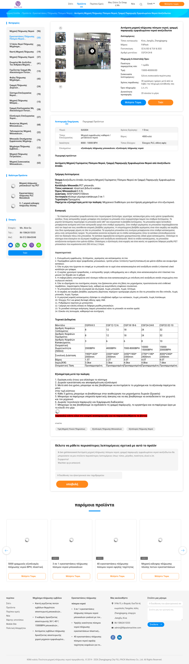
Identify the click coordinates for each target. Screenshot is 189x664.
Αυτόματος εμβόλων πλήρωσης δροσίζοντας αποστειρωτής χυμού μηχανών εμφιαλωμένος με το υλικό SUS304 (50, 635)
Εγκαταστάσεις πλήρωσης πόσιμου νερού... (25, 37)
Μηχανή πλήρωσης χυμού (25, 57)
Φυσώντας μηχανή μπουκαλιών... (25, 124)
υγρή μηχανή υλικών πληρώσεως (71, 429)
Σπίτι (8, 603)
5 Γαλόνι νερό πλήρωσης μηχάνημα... (25, 45)
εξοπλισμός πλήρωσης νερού (141, 429)
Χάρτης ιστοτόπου (15, 620)
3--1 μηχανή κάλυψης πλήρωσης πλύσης (29, 204)
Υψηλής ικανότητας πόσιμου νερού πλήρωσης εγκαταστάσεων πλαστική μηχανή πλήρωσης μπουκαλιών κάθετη (88, 627)
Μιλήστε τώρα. (172, 4)
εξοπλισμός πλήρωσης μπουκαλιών (107, 429)
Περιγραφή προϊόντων (93, 121)
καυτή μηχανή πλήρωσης (25, 51)
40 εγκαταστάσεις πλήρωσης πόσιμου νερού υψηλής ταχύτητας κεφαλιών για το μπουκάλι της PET (87, 641)
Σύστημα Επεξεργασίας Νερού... (25, 94)
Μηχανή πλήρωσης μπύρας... (25, 101)
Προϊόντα (10, 607)
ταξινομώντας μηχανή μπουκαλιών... (25, 132)
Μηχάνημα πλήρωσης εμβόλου (47, 598)
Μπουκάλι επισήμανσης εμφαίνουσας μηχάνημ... (25, 140)
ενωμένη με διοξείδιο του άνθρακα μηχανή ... (25, 63)
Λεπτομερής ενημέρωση (67, 121)
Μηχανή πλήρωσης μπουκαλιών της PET (29, 184)
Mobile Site (11, 624)
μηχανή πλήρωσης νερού (25, 31)
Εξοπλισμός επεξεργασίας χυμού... (25, 117)
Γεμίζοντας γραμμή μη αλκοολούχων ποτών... (25, 71)
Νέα (8, 616)
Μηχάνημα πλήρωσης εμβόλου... (25, 147)
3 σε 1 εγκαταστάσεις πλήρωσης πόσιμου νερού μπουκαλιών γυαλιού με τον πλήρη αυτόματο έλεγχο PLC (87, 613)
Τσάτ (25, 253)
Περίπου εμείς (13, 611)
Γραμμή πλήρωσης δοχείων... (25, 86)
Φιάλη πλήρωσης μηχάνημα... (25, 78)
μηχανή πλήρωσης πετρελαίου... (25, 155)
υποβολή (72, 484)
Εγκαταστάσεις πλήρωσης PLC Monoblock (26, 195)
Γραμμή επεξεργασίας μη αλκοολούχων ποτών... (25, 109)
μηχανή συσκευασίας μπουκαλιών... (25, 163)
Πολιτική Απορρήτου (16, 628)
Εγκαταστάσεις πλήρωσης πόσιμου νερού (84, 601)
